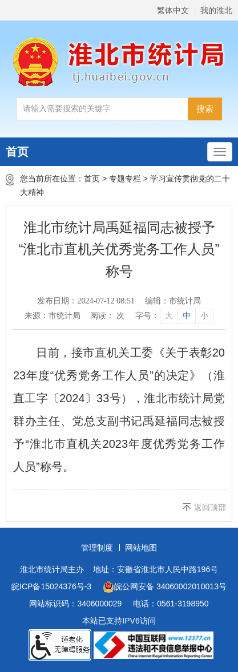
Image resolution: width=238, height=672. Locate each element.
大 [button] (169, 315)
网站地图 (141, 547)
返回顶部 (210, 507)
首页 (17, 151)
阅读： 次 (107, 315)
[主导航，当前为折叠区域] (219, 151)
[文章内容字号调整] (173, 316)
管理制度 (97, 547)
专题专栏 (125, 178)
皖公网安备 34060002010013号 (165, 587)
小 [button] (204, 315)
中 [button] (187, 315)
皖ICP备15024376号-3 (51, 586)
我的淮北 (216, 10)
